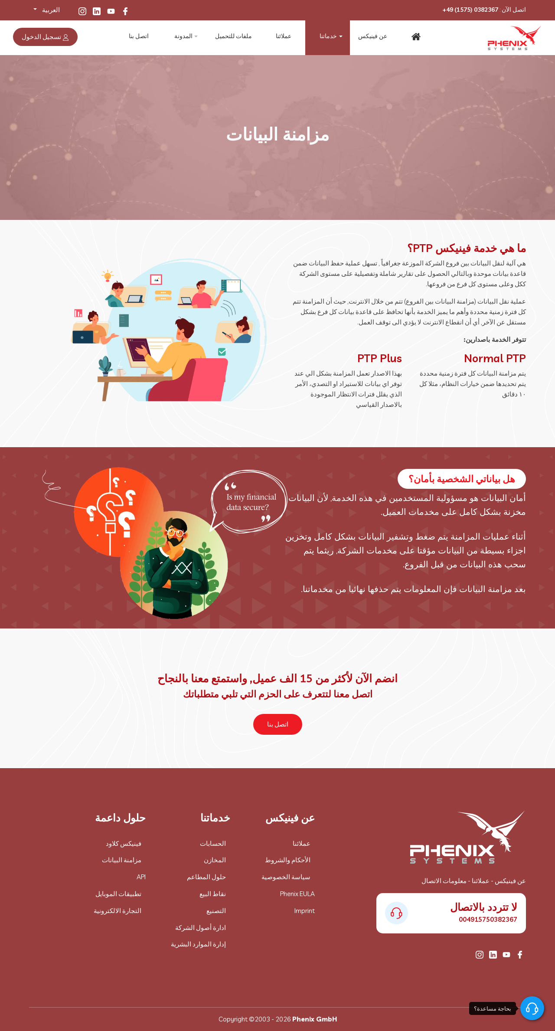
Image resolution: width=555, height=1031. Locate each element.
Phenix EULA (297, 894)
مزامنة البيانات (121, 860)
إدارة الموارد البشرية (198, 944)
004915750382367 (488, 919)
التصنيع (216, 911)
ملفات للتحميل (232, 37)
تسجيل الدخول (45, 37)
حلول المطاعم (206, 877)
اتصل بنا (139, 37)
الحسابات (213, 843)
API (141, 877)
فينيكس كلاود (123, 843)
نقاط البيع (212, 894)
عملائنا (282, 37)
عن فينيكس (371, 37)
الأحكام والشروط (287, 860)
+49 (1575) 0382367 (470, 9)
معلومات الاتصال (444, 881)
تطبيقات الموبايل (118, 894)
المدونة (183, 37)
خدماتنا (327, 37)
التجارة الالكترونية (117, 911)
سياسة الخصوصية (285, 877)
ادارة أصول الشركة (200, 927)
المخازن (215, 860)
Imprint (304, 911)
